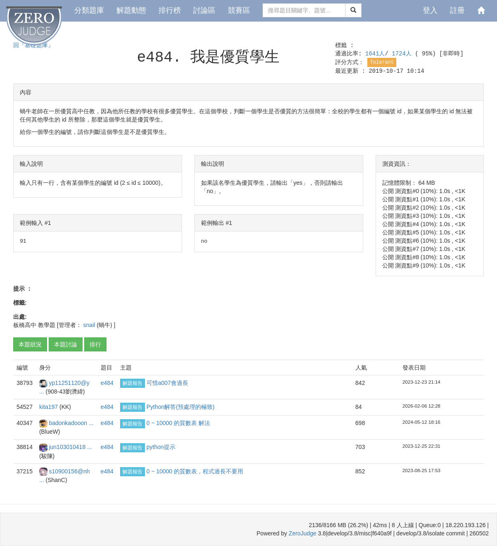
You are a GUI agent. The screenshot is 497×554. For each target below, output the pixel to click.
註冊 (457, 10)
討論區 (204, 10)
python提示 (161, 447)
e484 (107, 383)
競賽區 (239, 10)
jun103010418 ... (70, 447)
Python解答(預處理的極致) (181, 407)
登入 (430, 10)
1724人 (403, 53)
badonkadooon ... (71, 423)
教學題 (46, 325)
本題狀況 (30, 344)
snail (90, 325)
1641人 (375, 53)
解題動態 (131, 10)
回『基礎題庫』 (33, 45)
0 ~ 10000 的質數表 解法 (178, 423)
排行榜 (170, 10)
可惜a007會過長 (167, 383)
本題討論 (65, 344)
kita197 (49, 407)
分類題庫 (89, 10)
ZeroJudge (302, 533)
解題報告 (132, 383)
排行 (95, 344)
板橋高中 (24, 325)
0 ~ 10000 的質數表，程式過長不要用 (195, 471)
